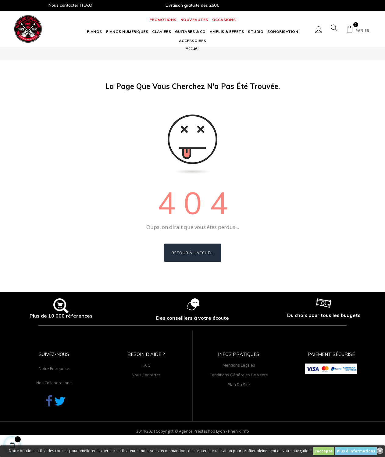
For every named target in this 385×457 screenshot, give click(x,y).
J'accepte (324, 451)
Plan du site (239, 399)
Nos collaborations (54, 397)
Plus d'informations (356, 451)
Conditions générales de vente (238, 389)
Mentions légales (239, 379)
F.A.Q (146, 379)
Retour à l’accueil (193, 267)
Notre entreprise (54, 383)
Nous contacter (146, 389)
